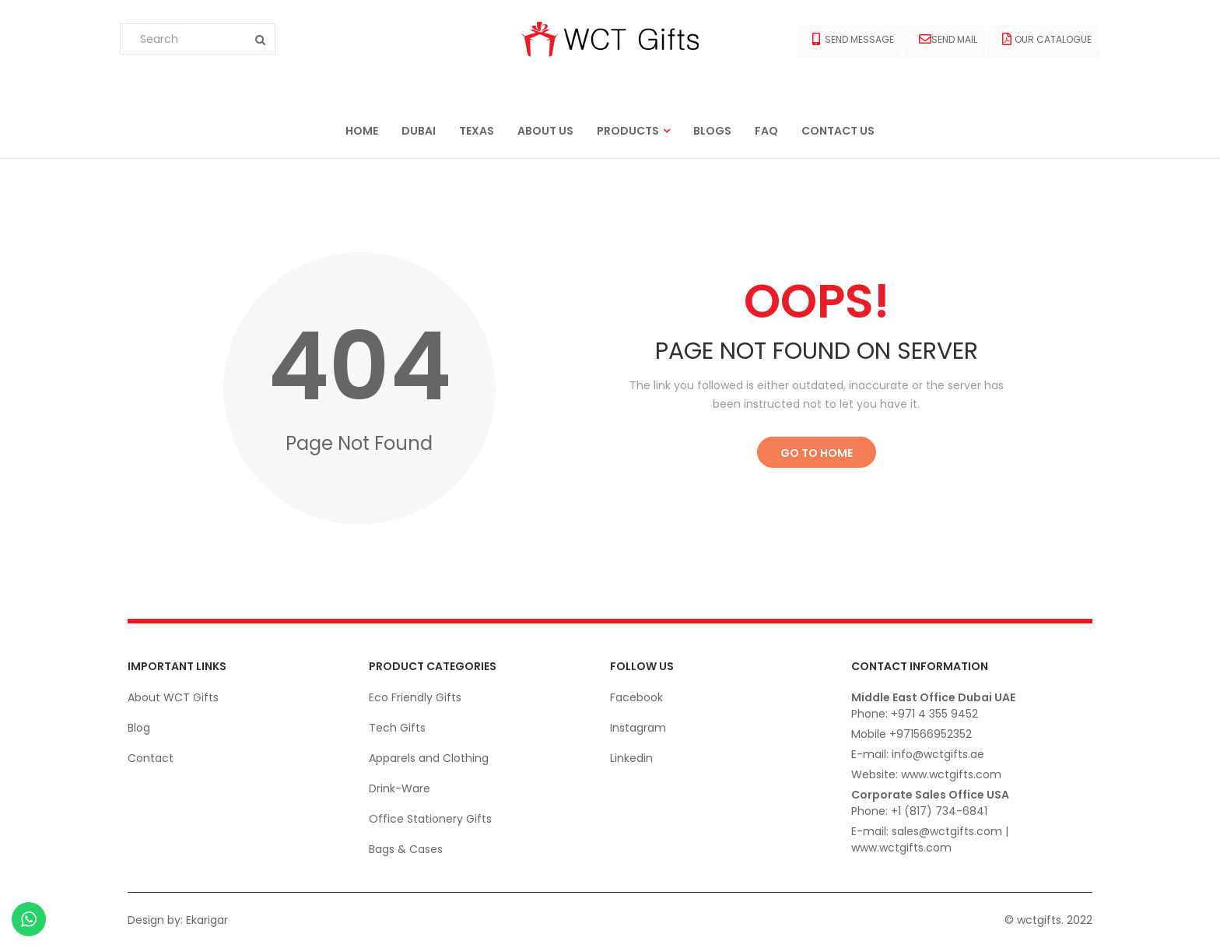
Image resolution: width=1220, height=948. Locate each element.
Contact (151, 758)
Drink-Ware (399, 788)
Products (628, 131)
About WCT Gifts (173, 697)
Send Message (853, 39)
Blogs (712, 131)
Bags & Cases (406, 849)
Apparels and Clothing (429, 758)
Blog (139, 728)
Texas (476, 131)
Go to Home (816, 453)
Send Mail (948, 39)
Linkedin (631, 758)
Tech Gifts (397, 728)
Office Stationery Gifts (430, 819)
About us (545, 131)
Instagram (638, 728)
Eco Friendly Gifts (415, 697)
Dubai (418, 131)
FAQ (766, 131)
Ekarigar (207, 920)
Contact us (838, 131)
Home (361, 131)
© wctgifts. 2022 (1048, 920)
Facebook (636, 697)
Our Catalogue (1047, 39)
